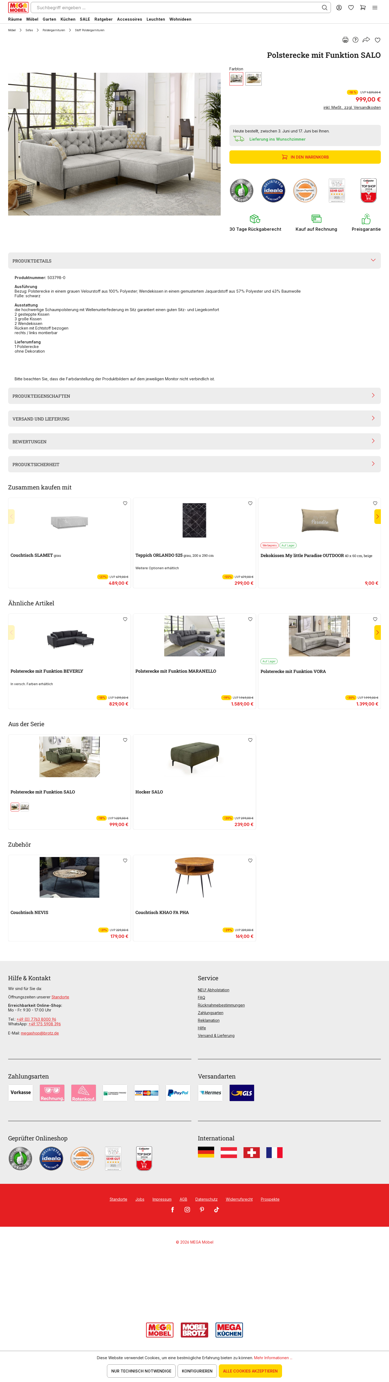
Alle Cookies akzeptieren (250, 1371)
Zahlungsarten (210, 1012)
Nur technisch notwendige (141, 1371)
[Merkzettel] (351, 7)
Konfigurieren (197, 1371)
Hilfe (202, 1028)
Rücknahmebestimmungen (221, 1005)
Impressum (162, 1199)
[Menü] (375, 7)
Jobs (139, 1199)
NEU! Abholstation (213, 990)
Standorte (60, 997)
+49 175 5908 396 (45, 1024)
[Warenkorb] (363, 7)
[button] (255, 222)
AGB (183, 1199)
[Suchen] (324, 7)
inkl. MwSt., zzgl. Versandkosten (352, 107)
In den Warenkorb (306, 157)
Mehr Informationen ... (273, 1357)
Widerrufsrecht (239, 1199)
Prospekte (270, 1199)
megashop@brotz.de (40, 1033)
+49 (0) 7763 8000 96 (36, 1019)
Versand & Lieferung (216, 1035)
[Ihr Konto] (339, 7)
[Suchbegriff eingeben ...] (181, 7)
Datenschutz (206, 1199)
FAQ (201, 997)
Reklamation (209, 1020)
